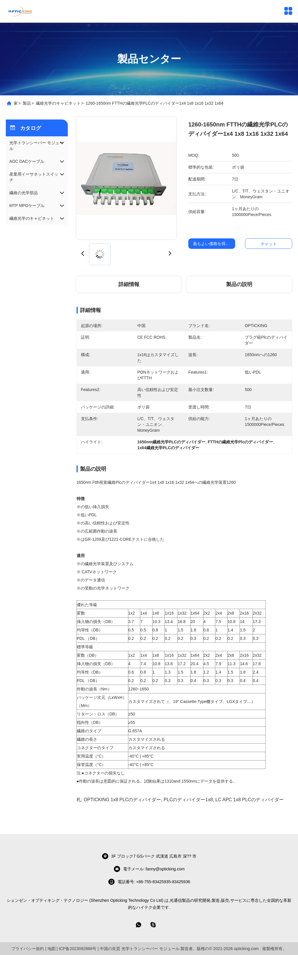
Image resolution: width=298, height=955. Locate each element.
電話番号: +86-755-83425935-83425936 (149, 881)
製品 (27, 103)
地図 (51, 948)
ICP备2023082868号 (77, 948)
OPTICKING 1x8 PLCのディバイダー (122, 799)
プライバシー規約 (27, 948)
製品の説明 (239, 284)
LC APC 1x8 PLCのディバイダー (249, 799)
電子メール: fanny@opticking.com (149, 868)
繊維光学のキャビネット (58, 103)
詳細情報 (128, 284)
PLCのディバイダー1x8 (188, 799)
